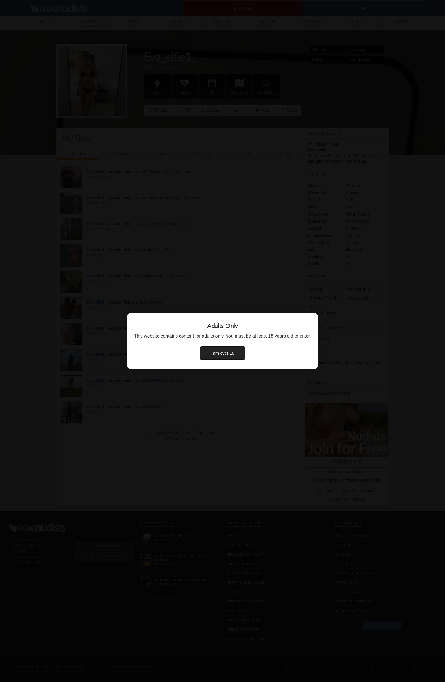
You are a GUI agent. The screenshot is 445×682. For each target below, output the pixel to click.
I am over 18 (222, 353)
